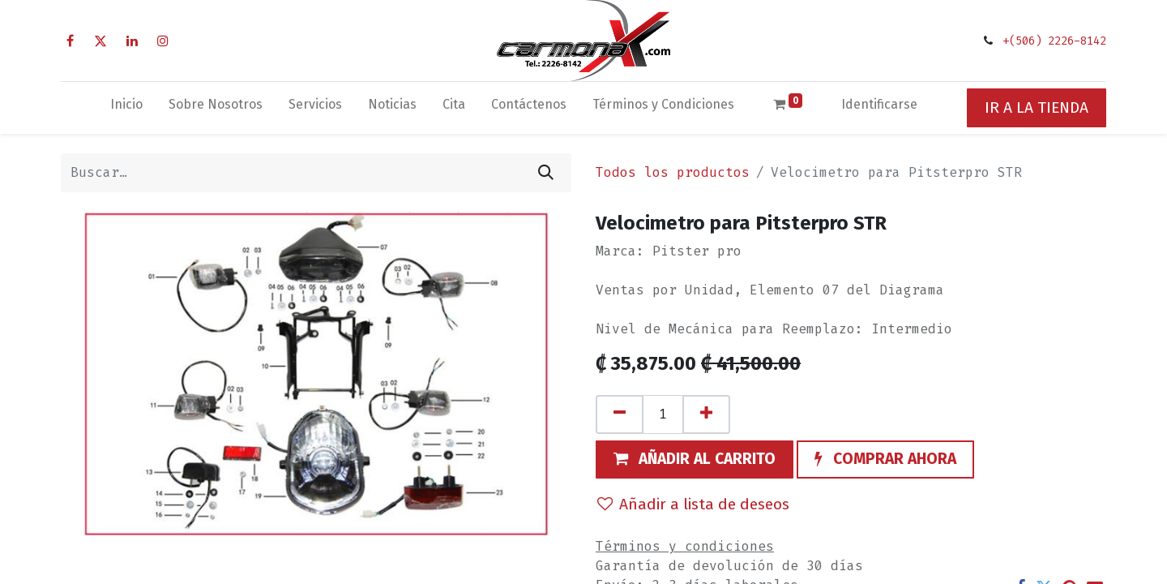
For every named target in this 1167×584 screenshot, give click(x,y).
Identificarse (879, 104)
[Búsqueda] (545, 172)
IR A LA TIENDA (1036, 107)
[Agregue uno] (706, 414)
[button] (694, 459)
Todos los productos (673, 172)
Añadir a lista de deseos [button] (693, 504)
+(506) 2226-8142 (1054, 41)
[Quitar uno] (619, 414)
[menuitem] (126, 108)
